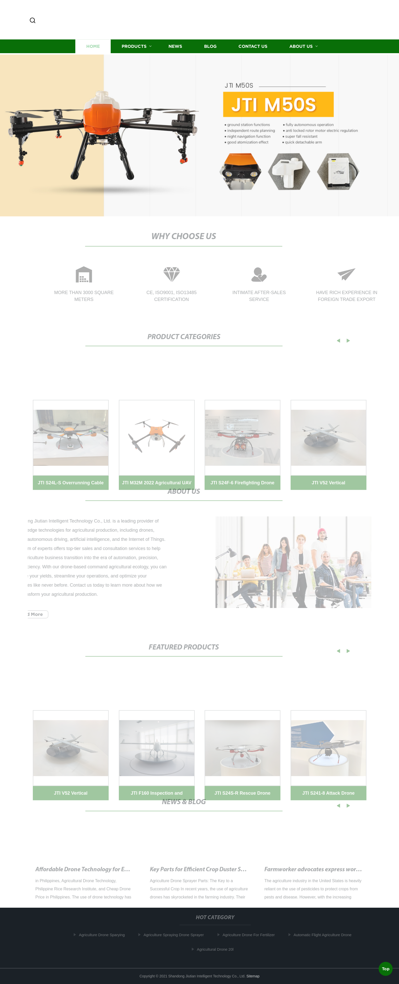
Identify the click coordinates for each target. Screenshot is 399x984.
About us (301, 47)
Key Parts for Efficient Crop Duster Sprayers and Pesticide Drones (233, 875)
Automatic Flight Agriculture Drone (325, 935)
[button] (32, 21)
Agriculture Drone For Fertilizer (251, 935)
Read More (28, 614)
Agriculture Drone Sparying (104, 935)
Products (134, 47)
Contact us (252, 47)
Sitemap (252, 976)
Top (386, 968)
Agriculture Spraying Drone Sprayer (176, 935)
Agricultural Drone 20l (217, 949)
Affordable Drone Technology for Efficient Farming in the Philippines (123, 875)
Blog (210, 47)
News (175, 47)
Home (93, 47)
